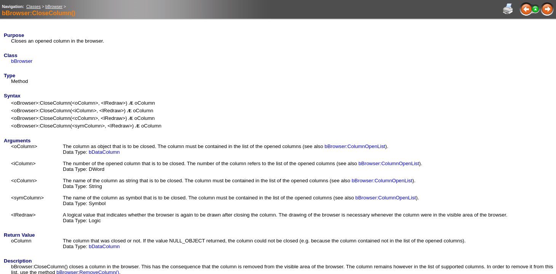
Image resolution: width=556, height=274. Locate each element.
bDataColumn (104, 152)
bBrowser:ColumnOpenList (354, 146)
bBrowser (53, 6)
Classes (33, 6)
